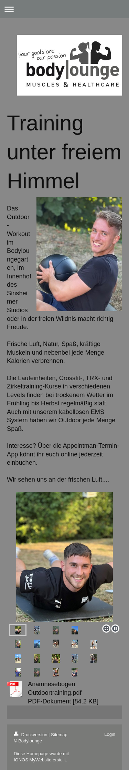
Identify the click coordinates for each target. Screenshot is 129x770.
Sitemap (59, 734)
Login (109, 734)
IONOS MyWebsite (33, 759)
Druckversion (31, 734)
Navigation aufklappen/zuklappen (64, 9)
